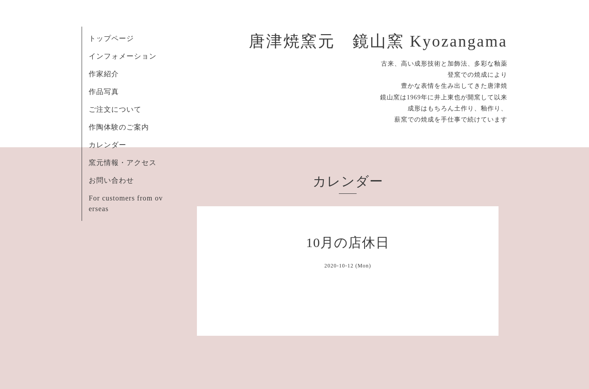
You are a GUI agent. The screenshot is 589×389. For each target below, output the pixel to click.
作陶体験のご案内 (119, 127)
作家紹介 (104, 74)
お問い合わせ (111, 180)
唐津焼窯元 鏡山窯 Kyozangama (378, 41)
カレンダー (107, 145)
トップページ (111, 38)
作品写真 (104, 91)
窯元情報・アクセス (123, 162)
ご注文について (115, 109)
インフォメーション (123, 56)
